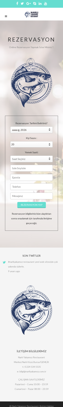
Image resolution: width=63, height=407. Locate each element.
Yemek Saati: (31, 152)
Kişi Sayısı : (31, 138)
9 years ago (14, 271)
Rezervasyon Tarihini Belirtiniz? (31, 123)
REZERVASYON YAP (32, 204)
